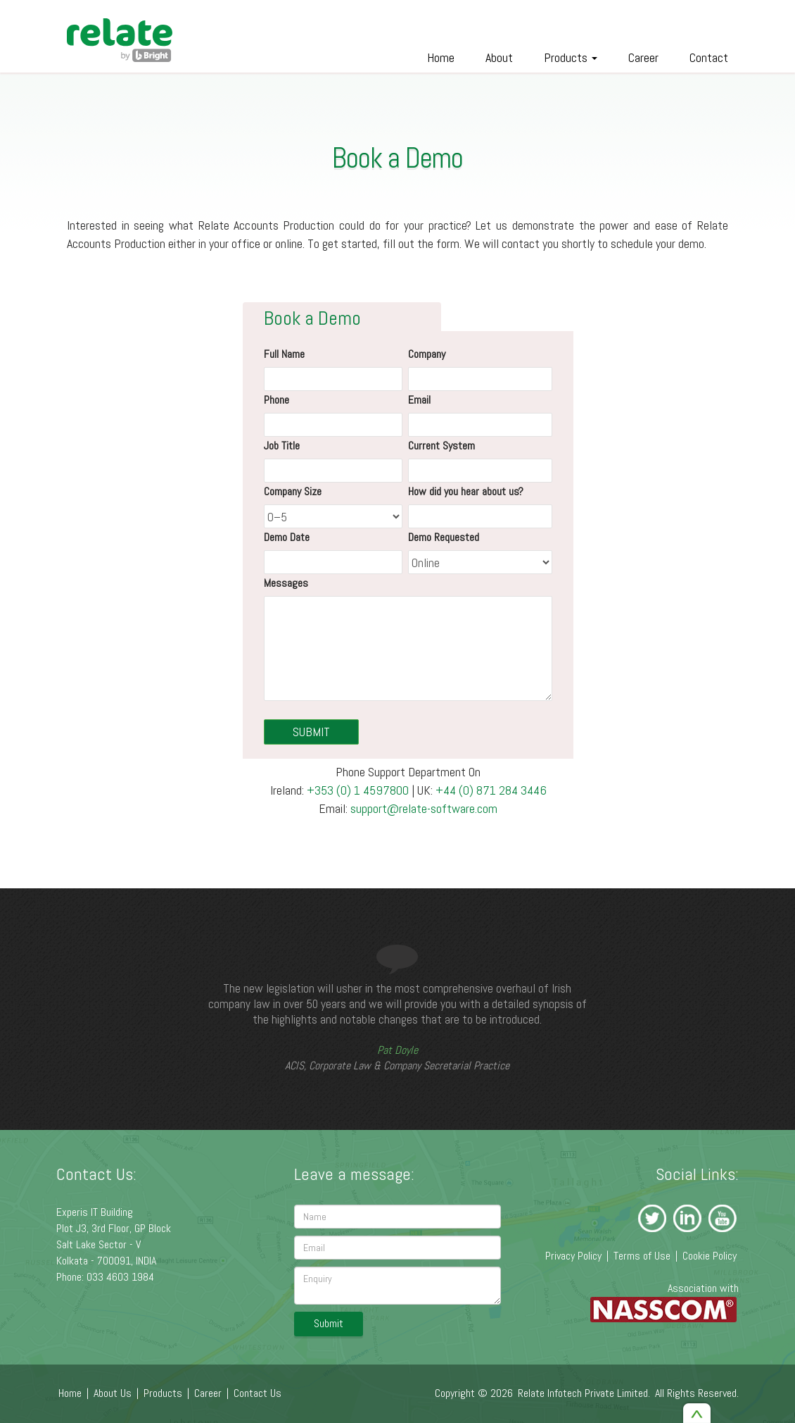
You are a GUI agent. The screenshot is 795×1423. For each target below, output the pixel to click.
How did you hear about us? (465, 491)
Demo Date (287, 537)
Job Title (282, 445)
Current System (441, 445)
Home (440, 57)
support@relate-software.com (423, 808)
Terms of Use (641, 1255)
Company (426, 354)
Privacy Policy (573, 1255)
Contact (708, 57)
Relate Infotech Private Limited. (584, 1393)
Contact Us (257, 1393)
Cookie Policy (709, 1255)
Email (419, 399)
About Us (113, 1393)
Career (643, 57)
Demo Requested (443, 537)
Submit (328, 1323)
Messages (286, 583)
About (499, 57)
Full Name (284, 354)
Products (570, 57)
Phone (276, 399)
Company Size (293, 491)
